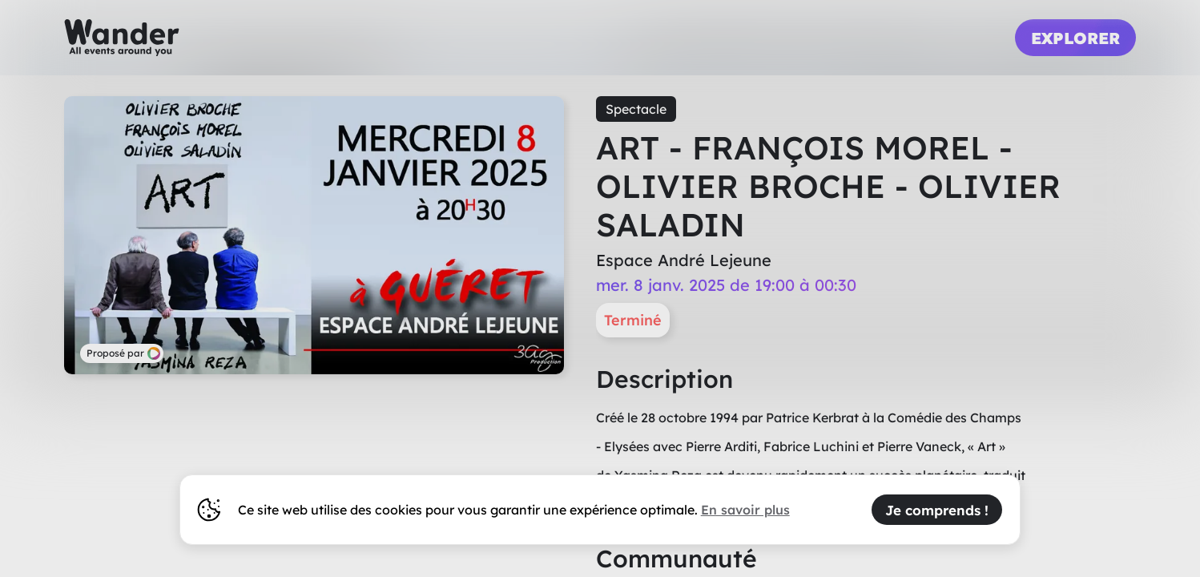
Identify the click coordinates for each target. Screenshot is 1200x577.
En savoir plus (745, 510)
